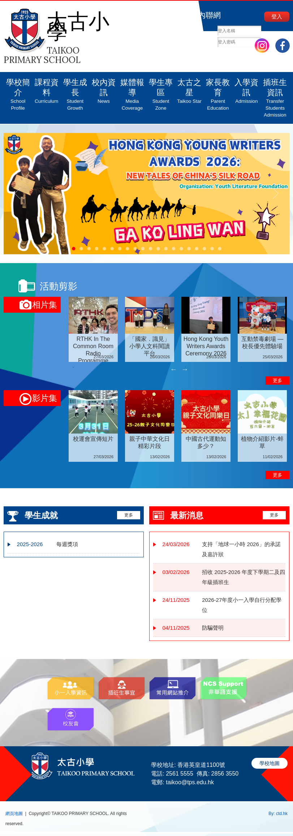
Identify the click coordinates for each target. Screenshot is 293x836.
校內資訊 (103, 88)
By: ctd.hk (278, 813)
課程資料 (46, 88)
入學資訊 (246, 88)
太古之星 (189, 88)
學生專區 (160, 91)
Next (185, 369)
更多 (277, 380)
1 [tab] (73, 367)
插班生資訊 (275, 95)
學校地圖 (269, 763)
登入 (276, 16)
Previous (173, 369)
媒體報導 (132, 91)
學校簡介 (18, 91)
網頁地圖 (14, 813)
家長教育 (218, 91)
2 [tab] (129, 367)
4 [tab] (241, 367)
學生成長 (75, 91)
